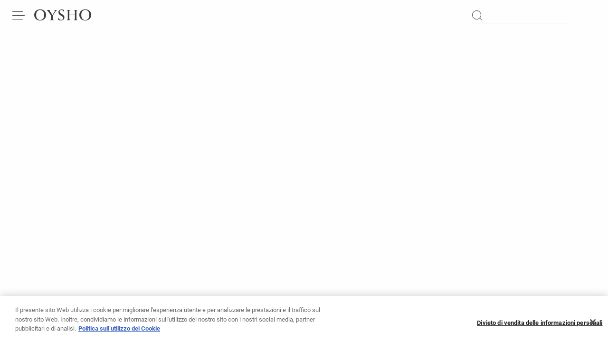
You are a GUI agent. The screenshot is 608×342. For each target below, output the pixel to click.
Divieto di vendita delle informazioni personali (539, 326)
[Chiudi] (592, 325)
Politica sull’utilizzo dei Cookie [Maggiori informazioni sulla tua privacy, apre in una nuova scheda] (119, 332)
